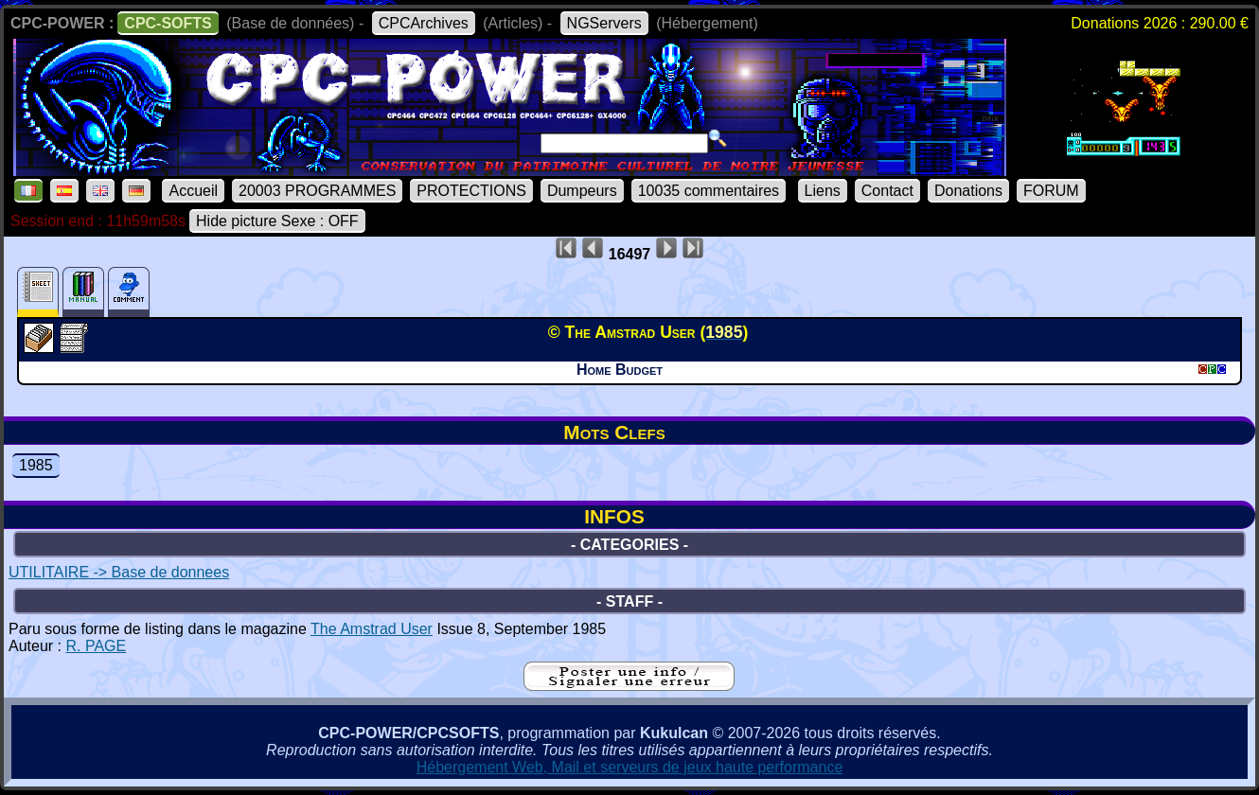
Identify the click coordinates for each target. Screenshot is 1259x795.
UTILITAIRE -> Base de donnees (119, 572)
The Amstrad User (371, 629)
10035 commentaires (708, 191)
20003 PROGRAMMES (317, 191)
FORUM (1051, 191)
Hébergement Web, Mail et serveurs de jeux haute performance (630, 767)
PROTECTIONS (471, 191)
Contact (887, 191)
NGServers (604, 23)
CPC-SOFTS (167, 23)
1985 (36, 465)
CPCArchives (424, 23)
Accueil (193, 191)
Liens (823, 191)
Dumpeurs (582, 191)
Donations (968, 191)
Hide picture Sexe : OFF (277, 221)
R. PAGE (95, 646)
